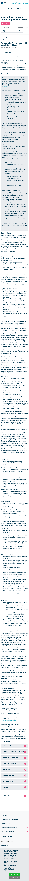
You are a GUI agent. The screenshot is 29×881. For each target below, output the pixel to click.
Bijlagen (5, 31)
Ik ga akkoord (14, 874)
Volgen (5, 24)
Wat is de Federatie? (6, 839)
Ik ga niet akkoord (14, 877)
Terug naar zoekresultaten (8, 13)
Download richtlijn (16, 31)
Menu (18, 8)
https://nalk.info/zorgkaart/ (8, 720)
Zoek (10, 8)
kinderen (4, 86)
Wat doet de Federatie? (7, 841)
